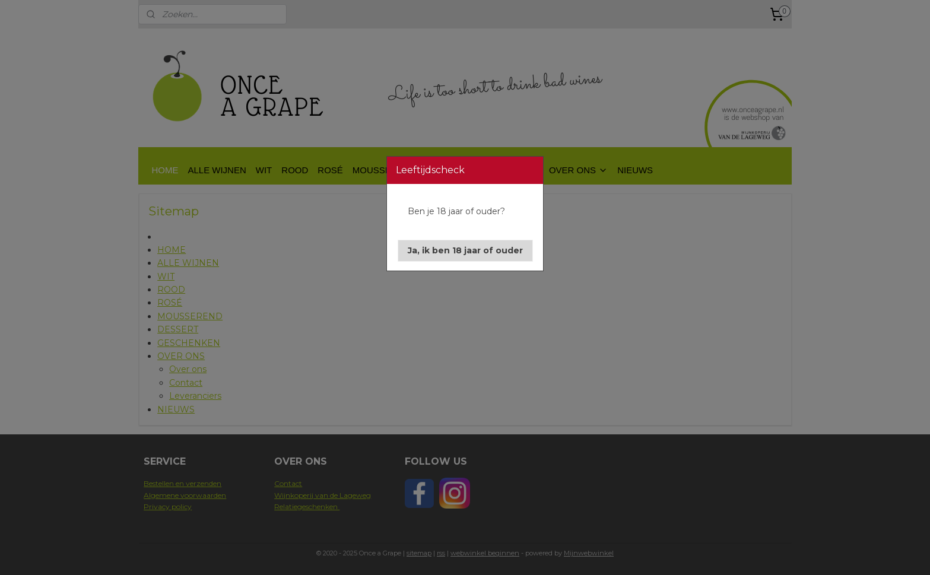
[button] (465, 251)
